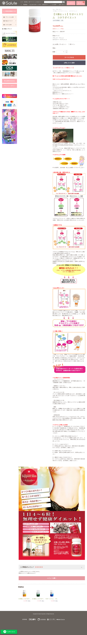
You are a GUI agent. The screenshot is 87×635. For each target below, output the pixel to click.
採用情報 (24, 619)
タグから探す (10, 24)
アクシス (61, 38)
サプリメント (63, 39)
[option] (34, 21)
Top (53, 9)
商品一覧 (58, 9)
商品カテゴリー (10, 20)
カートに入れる (69, 57)
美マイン (71, 44)
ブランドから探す (10, 17)
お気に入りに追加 (69, 63)
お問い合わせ (62, 4)
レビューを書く (51, 578)
